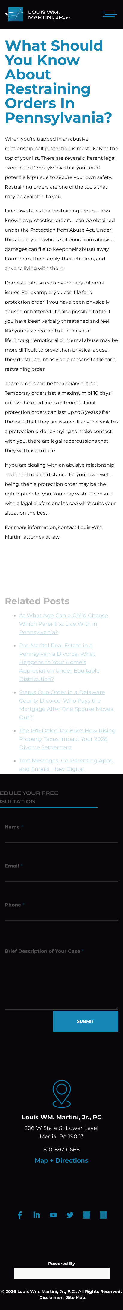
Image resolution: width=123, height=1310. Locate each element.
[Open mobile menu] (108, 14)
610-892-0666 (61, 1149)
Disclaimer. (51, 1297)
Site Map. (76, 1297)
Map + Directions (61, 1160)
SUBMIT (85, 1021)
